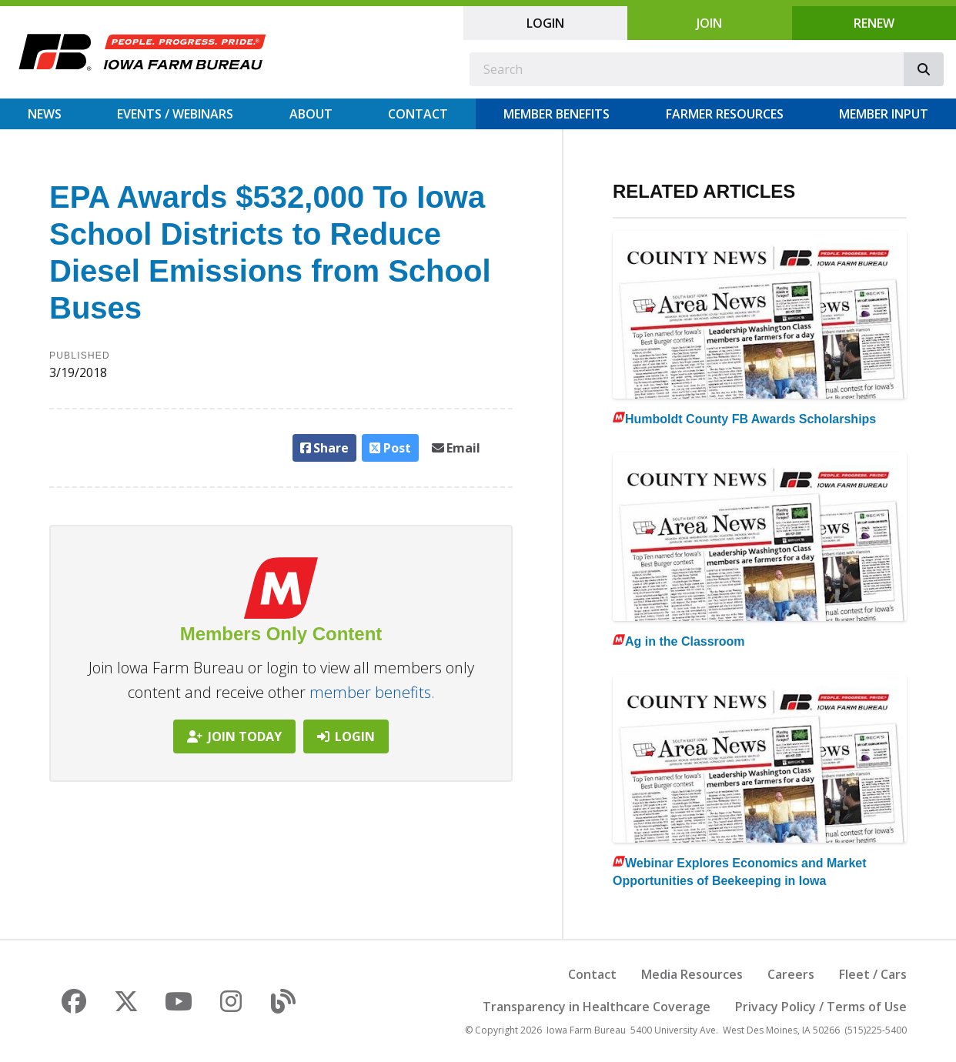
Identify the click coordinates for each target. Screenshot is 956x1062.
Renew (874, 23)
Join (709, 23)
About (311, 113)
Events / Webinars (175, 113)
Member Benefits (556, 113)
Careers (790, 974)
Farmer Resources (725, 113)
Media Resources (692, 974)
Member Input (883, 113)
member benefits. (372, 692)
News (45, 113)
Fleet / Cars (873, 974)
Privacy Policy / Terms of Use (821, 1006)
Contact (418, 113)
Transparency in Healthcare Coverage (596, 1006)
